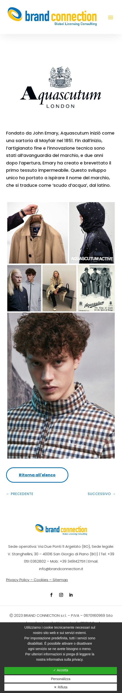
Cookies (41, 579)
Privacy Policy (17, 579)
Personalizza (60, 679)
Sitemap (60, 579)
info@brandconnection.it (61, 568)
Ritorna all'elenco (37, 475)
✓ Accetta (60, 670)
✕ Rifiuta (60, 687)
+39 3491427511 (72, 561)
